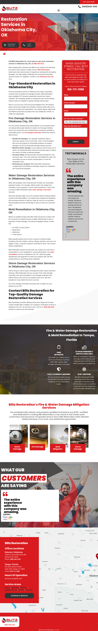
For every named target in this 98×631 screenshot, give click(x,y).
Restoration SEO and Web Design (45, 629)
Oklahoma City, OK (46, 76)
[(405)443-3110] (79, 7)
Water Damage (17, 448)
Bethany (28, 590)
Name (69, 95)
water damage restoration (41, 190)
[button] (39, 1)
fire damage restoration (33, 132)
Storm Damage (78, 448)
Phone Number (72, 103)
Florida (21, 590)
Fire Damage (37, 447)
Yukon (7, 588)
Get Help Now (89, 2)
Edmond (23, 588)
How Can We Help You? (75, 125)
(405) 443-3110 (15, 559)
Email (69, 110)
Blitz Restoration (44, 70)
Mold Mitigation (57, 448)
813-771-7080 (75, 89)
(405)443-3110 (89, 6)
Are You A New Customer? (73, 118)
